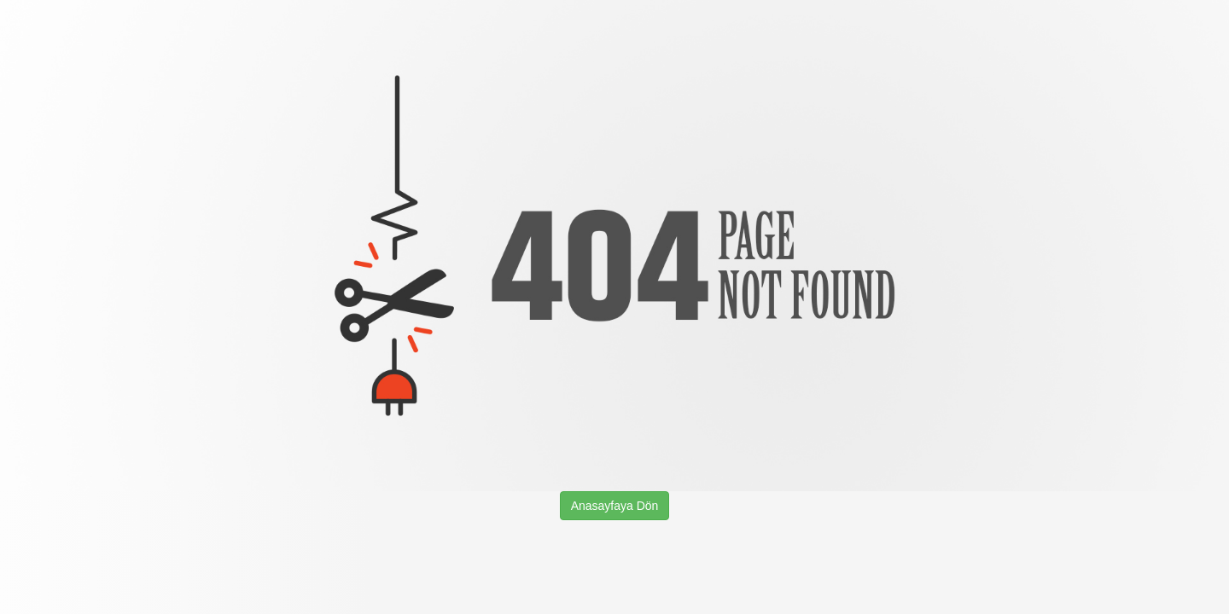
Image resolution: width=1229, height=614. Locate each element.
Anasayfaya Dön (615, 506)
